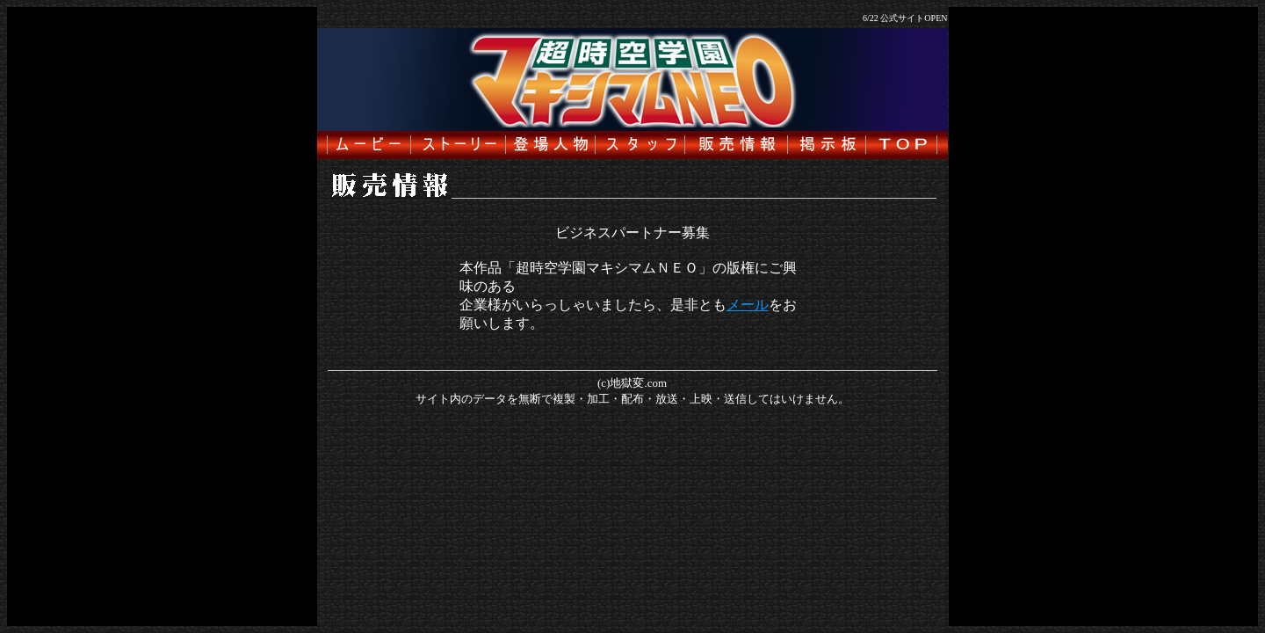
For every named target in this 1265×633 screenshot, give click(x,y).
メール (747, 304)
